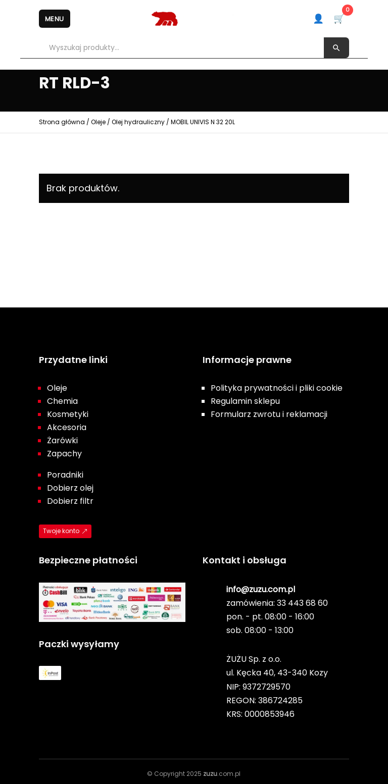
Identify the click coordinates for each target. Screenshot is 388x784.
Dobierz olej (70, 488)
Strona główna (62, 122)
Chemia (62, 401)
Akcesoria (66, 427)
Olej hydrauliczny (138, 122)
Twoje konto (61, 531)
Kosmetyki (67, 414)
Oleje (98, 122)
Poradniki (65, 475)
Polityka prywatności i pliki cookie (277, 388)
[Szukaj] (336, 47)
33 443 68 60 (302, 603)
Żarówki (62, 440)
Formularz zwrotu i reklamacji (269, 414)
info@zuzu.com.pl (260, 589)
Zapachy (64, 453)
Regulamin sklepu (245, 401)
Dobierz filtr (70, 501)
